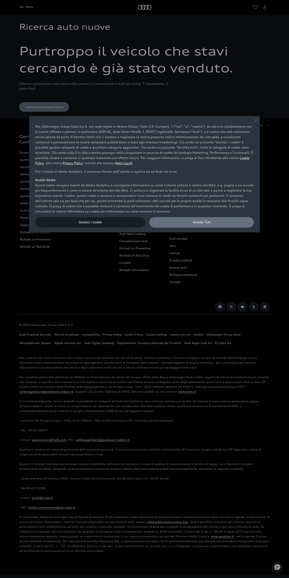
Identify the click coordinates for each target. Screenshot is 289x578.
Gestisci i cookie (90, 222)
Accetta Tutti (201, 222)
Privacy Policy (73, 163)
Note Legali (123, 163)
